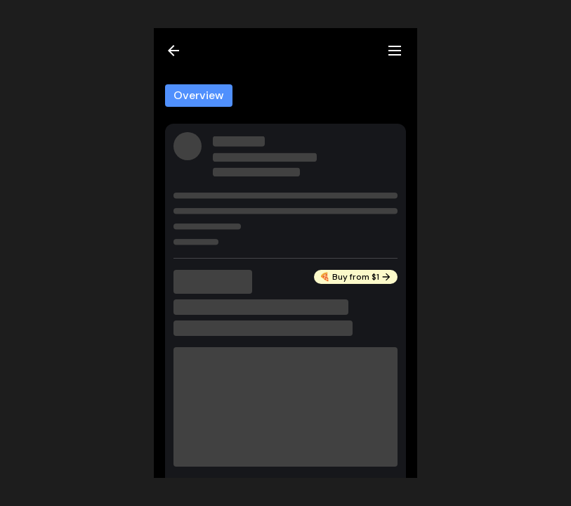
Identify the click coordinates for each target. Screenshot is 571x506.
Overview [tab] (198, 95)
